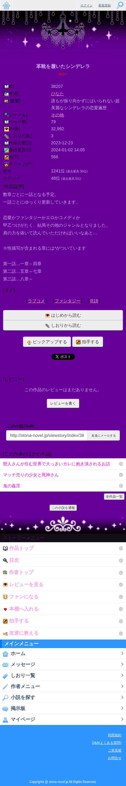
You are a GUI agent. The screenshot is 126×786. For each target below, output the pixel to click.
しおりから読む (63, 325)
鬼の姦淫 (11, 485)
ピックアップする (47, 341)
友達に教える (21, 633)
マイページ (17, 719)
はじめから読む (63, 315)
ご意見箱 (114, 750)
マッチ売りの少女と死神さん (31, 474)
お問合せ (114, 758)
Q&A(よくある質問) (106, 743)
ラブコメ (36, 300)
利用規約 (114, 735)
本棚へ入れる (21, 608)
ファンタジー (67, 300)
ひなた (57, 93)
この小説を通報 (63, 508)
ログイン (86, 5)
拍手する (87, 341)
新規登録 (104, 5)
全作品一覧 (114, 496)
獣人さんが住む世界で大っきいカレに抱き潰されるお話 (56, 463)
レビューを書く (63, 403)
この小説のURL (21, 426)
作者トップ (18, 572)
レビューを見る (23, 584)
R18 (94, 300)
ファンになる (21, 596)
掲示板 (12, 708)
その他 (57, 114)
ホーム (12, 653)
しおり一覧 (17, 675)
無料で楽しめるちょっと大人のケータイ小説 (6, 5)
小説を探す (17, 697)
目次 (11, 560)
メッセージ (17, 664)
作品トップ (18, 548)
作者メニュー (20, 686)
